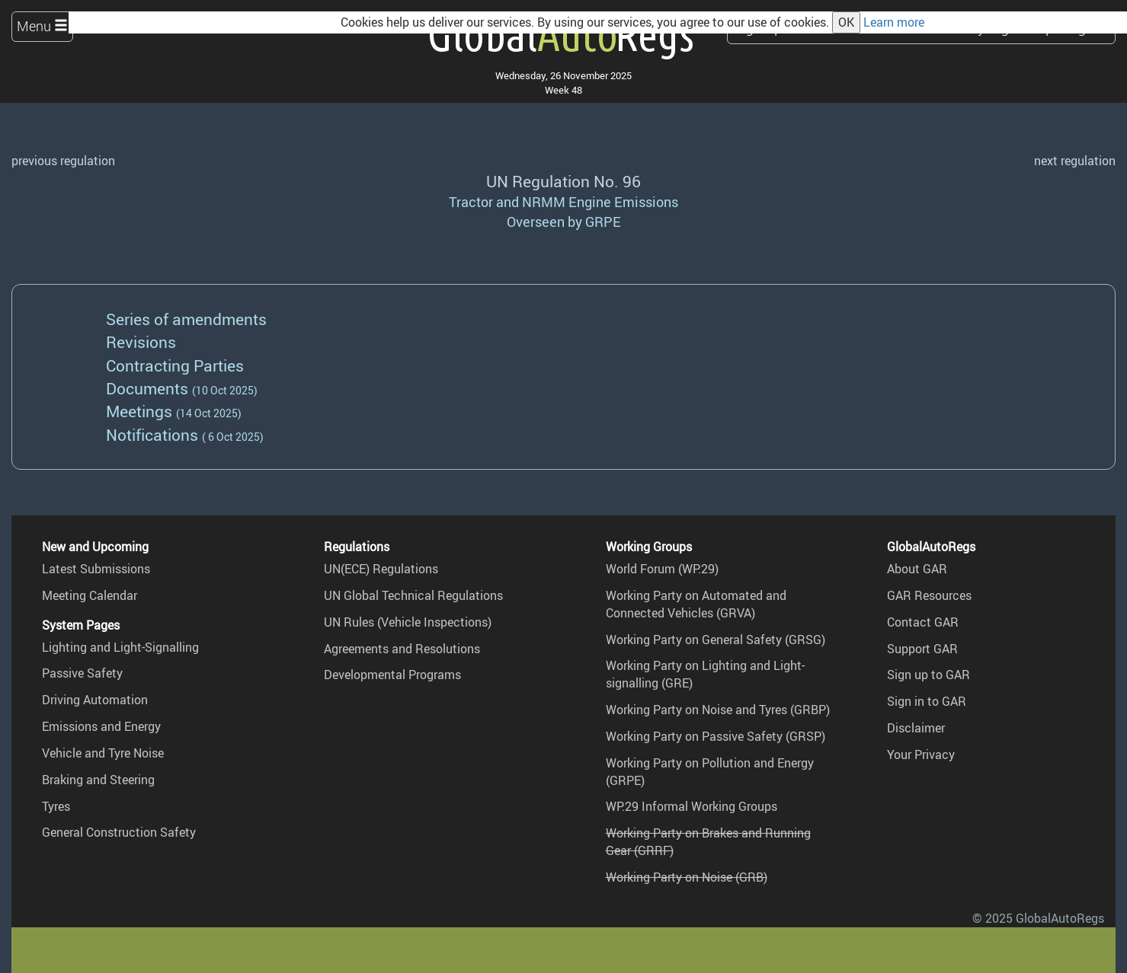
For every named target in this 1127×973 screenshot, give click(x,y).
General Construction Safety (119, 832)
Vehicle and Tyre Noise (103, 753)
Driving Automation (95, 699)
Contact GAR (923, 622)
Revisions (141, 341)
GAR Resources (929, 595)
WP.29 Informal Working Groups (691, 806)
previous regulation (63, 160)
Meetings (139, 411)
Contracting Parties (175, 365)
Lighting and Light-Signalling (120, 647)
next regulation (1075, 160)
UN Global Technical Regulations (413, 595)
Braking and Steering (98, 779)
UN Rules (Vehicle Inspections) (407, 622)
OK (846, 22)
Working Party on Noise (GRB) (686, 877)
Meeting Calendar (89, 595)
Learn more (893, 22)
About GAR (917, 568)
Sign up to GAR (928, 674)
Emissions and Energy (101, 726)
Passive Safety (82, 673)
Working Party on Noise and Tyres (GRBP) (718, 709)
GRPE (603, 221)
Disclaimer (916, 727)
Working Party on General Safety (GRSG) (715, 639)
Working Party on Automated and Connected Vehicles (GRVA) (696, 604)
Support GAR (922, 648)
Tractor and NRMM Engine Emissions (563, 202)
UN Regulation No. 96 (563, 181)
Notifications (152, 434)
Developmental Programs (392, 674)
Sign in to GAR (926, 701)
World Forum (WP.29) (662, 568)
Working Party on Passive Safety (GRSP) (715, 736)
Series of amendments (186, 319)
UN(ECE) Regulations (381, 568)
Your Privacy (921, 754)
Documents (147, 388)
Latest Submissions (96, 568)
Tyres (56, 806)
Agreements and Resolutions (402, 648)
